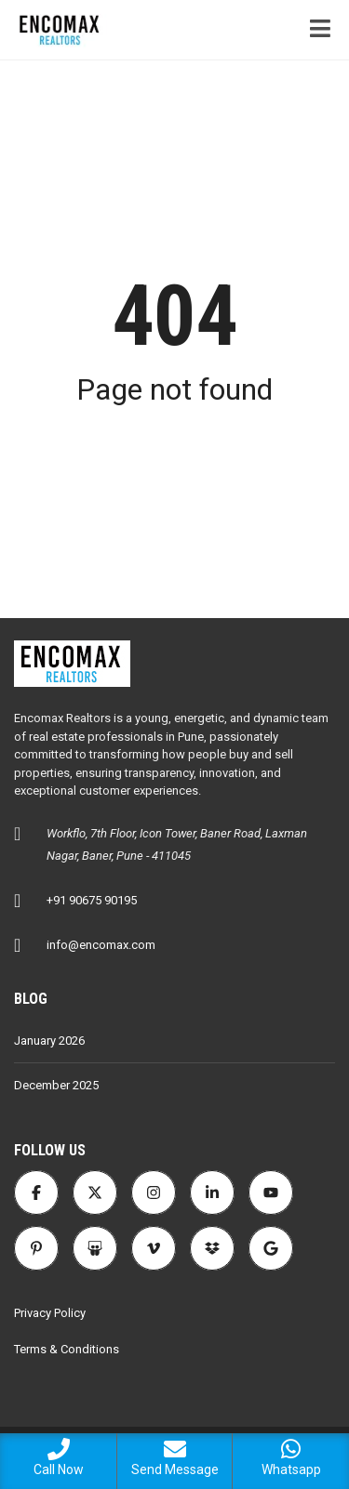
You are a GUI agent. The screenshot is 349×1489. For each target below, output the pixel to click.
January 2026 (49, 1041)
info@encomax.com (101, 945)
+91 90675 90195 (92, 900)
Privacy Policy (50, 1313)
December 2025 (56, 1085)
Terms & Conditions (66, 1349)
